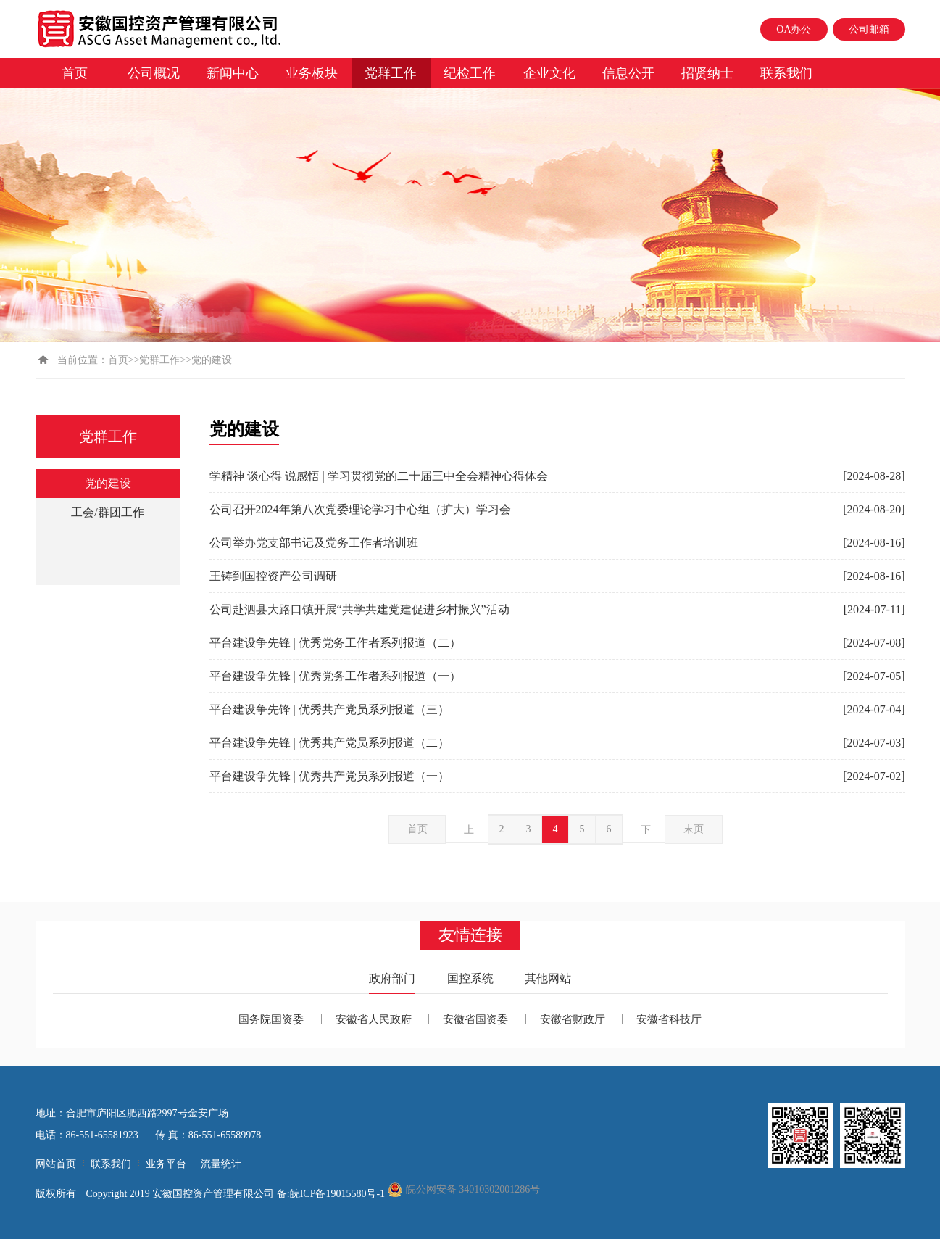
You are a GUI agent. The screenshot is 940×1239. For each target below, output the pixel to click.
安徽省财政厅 (572, 1019)
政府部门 (392, 978)
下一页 (646, 833)
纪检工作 (470, 73)
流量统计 (221, 1164)
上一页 (469, 833)
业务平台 (166, 1164)
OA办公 (793, 29)
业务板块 (312, 73)
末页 (693, 829)
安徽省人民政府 (374, 1019)
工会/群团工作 (107, 512)
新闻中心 (233, 73)
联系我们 (786, 73)
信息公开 (628, 73)
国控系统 (470, 978)
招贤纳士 (707, 73)
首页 (75, 73)
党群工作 (391, 73)
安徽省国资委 (475, 1019)
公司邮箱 (869, 29)
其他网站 (548, 978)
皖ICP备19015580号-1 (339, 1193)
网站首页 (56, 1164)
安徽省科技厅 (669, 1019)
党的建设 (108, 483)
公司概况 (154, 73)
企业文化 (549, 73)
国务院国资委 (271, 1019)
